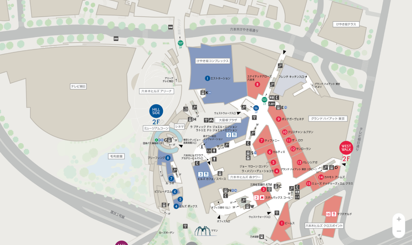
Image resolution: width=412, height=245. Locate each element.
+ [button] (399, 219)
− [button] (399, 232)
